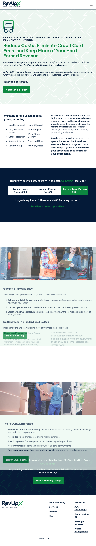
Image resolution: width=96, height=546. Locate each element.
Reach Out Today (16, 509)
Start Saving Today (17, 89)
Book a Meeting (15, 391)
